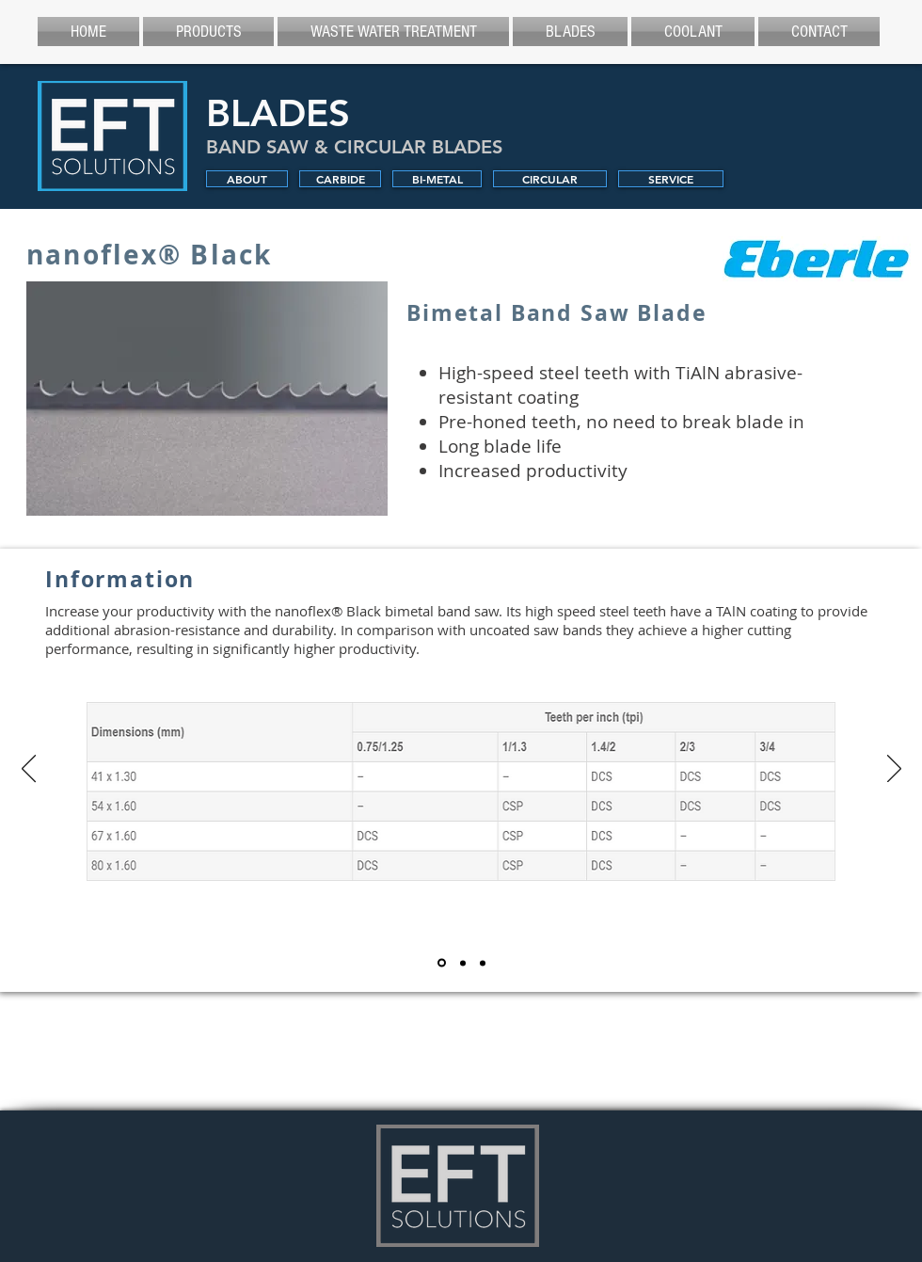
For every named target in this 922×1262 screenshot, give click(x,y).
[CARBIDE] (340, 178)
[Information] (441, 963)
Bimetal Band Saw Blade (556, 312)
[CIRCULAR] (550, 178)
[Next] (894, 770)
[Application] (482, 963)
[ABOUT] (247, 178)
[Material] (463, 963)
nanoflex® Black (149, 254)
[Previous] (29, 770)
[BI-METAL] (437, 178)
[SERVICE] (670, 178)
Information (120, 579)
